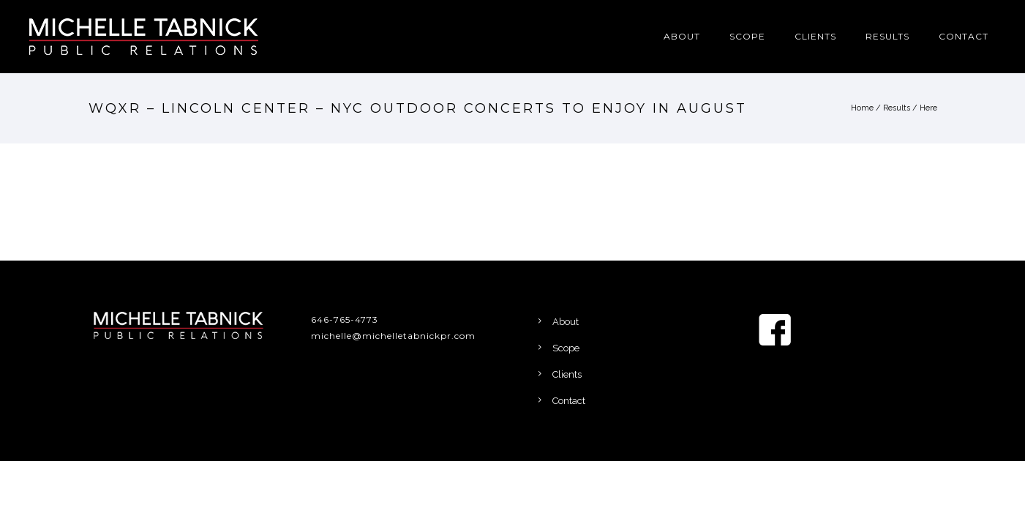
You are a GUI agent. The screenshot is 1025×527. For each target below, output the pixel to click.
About (682, 36)
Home (862, 108)
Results (887, 36)
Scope (747, 36)
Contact (963, 36)
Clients (815, 36)
